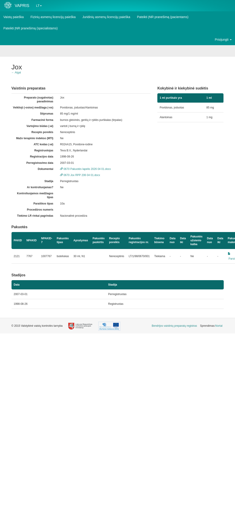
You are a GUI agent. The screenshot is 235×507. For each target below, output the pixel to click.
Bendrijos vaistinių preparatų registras (174, 325)
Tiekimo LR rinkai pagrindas (35, 215)
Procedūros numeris (40, 209)
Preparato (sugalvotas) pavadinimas (38, 99)
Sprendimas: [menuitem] (211, 325)
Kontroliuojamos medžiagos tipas (35, 195)
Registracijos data (41, 156)
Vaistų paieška (13, 17)
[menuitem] (174, 326)
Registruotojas (43, 150)
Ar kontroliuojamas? (40, 187)
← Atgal (16, 72)
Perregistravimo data (39, 162)
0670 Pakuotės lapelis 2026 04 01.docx (85, 169)
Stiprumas (46, 113)
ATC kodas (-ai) (43, 144)
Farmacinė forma (42, 120)
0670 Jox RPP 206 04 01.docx (80, 175)
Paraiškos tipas (43, 203)
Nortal (218, 325)
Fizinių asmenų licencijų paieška (53, 17)
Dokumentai (45, 169)
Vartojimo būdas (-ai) (39, 126)
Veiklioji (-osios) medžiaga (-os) (33, 107)
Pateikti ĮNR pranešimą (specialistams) (30, 28)
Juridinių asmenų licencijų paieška (106, 17)
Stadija (48, 181)
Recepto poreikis (42, 132)
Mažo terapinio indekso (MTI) (34, 138)
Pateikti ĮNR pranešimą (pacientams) (162, 17)
